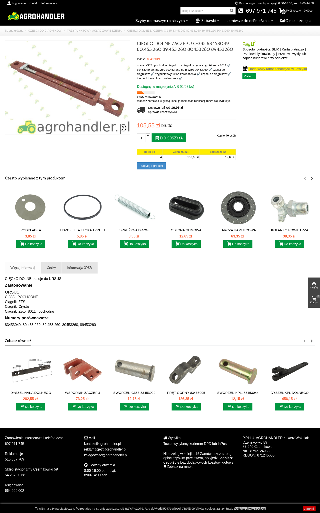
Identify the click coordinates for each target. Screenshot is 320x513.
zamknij (309, 508)
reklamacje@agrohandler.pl (105, 449)
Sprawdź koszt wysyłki (162, 112)
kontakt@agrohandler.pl (102, 444)
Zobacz (249, 76)
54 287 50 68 (15, 475)
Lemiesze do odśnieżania (248, 20)
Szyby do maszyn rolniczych (160, 20)
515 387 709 (14, 459)
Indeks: (141, 59)
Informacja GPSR (79, 268)
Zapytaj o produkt (151, 165)
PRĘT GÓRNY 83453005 (186, 392)
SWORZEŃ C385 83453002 (134, 392)
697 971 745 (257, 11)
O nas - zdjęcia (296, 21)
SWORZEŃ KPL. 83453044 (238, 392)
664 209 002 (14, 491)
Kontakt (33, 3)
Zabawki (206, 21)
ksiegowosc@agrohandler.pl (106, 455)
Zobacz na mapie (178, 467)
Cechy (51, 268)
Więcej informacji (22, 268)
